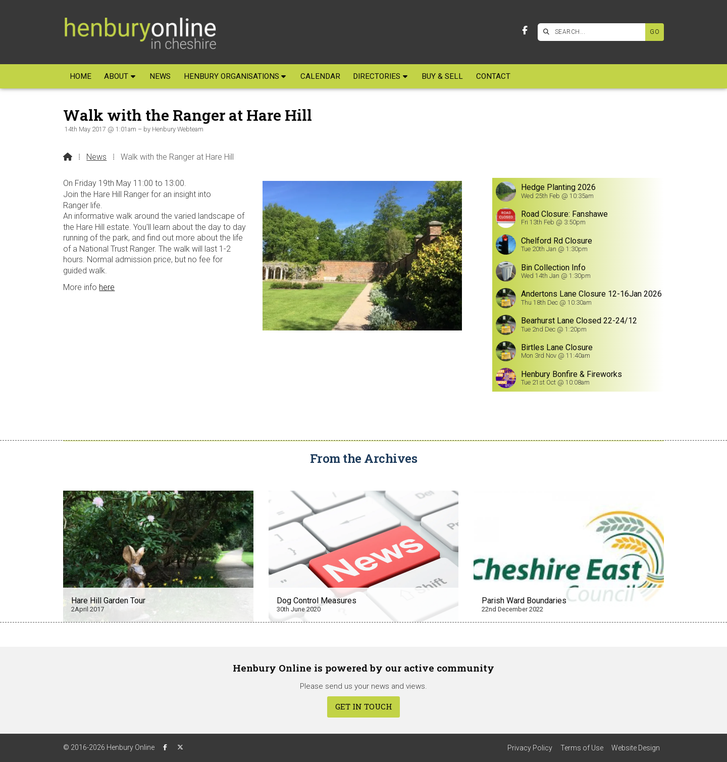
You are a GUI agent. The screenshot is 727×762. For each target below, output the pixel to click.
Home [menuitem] (80, 76)
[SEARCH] (594, 32)
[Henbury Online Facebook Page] (525, 30)
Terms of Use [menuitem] (581, 748)
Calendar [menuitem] (320, 76)
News (96, 157)
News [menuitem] (160, 76)
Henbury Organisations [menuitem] (231, 76)
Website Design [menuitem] (635, 748)
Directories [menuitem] (376, 76)
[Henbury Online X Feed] (180, 747)
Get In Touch (363, 706)
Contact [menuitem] (493, 76)
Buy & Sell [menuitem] (442, 76)
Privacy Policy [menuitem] (529, 748)
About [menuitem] (116, 76)
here (107, 287)
